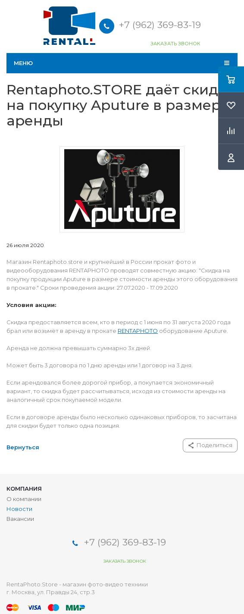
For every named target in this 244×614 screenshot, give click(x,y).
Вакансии (20, 518)
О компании (23, 498)
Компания (24, 488)
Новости (19, 508)
